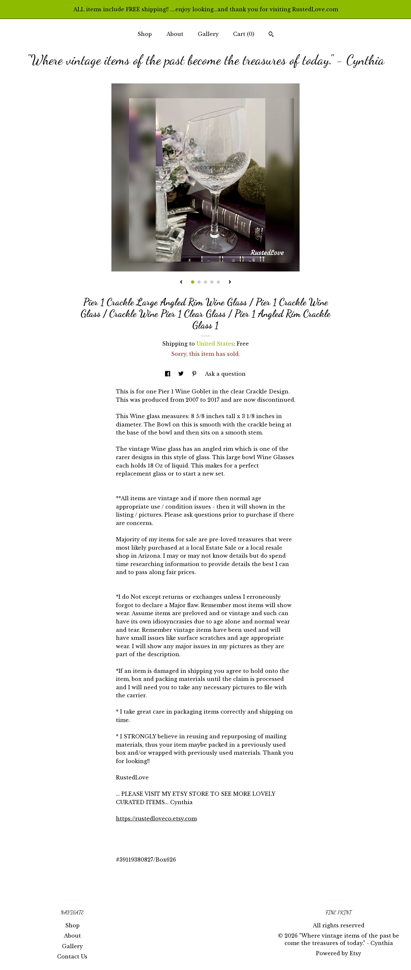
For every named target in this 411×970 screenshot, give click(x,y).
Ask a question (225, 374)
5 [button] (218, 282)
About (174, 34)
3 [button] (205, 282)
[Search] (271, 35)
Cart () (243, 34)
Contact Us (72, 956)
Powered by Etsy (338, 953)
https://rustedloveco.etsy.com (156, 818)
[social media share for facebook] (168, 374)
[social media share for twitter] (181, 374)
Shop (144, 34)
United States (215, 343)
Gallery (208, 34)
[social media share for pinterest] (195, 374)
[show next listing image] (230, 282)
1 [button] (192, 282)
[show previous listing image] (181, 282)
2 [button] (199, 282)
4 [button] (212, 282)
